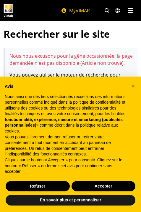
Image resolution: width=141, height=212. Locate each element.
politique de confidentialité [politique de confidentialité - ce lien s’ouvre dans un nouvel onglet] (97, 102)
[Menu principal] (130, 10)
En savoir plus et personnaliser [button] (70, 200)
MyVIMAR (75, 10)
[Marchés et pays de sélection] (118, 10)
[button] (133, 86)
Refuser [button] (37, 186)
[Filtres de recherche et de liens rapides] (107, 10)
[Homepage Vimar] (8, 10)
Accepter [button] (103, 186)
